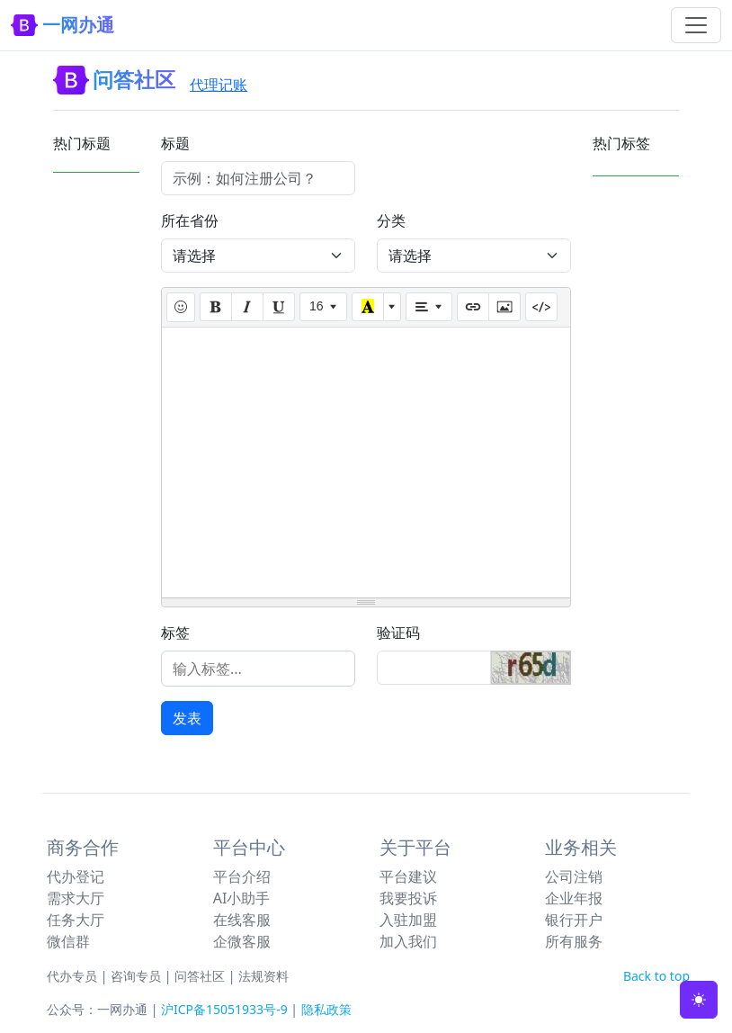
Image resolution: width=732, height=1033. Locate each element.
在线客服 (242, 920)
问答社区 (199, 975)
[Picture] (504, 306)
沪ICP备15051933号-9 (224, 1009)
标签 (175, 632)
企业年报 (574, 898)
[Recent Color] (368, 306)
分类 (391, 220)
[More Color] (392, 306)
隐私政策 (326, 1009)
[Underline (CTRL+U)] (279, 306)
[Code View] (541, 306)
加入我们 (408, 941)
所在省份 (190, 220)
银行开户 (574, 920)
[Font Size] (323, 306)
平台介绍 (242, 876)
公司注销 (574, 876)
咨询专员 (136, 975)
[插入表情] (180, 306)
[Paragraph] (429, 306)
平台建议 (408, 876)
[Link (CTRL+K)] (473, 306)
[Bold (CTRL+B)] (216, 306)
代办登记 (75, 876)
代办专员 (72, 975)
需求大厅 (75, 898)
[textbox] (366, 462)
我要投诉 (408, 898)
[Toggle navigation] (696, 25)
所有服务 (574, 941)
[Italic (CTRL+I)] (247, 306)
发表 (187, 718)
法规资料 (263, 975)
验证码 (398, 632)
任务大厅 (75, 920)
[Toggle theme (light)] (699, 1000)
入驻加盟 (408, 920)
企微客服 (242, 941)
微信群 (68, 941)
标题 (175, 143)
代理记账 (218, 84)
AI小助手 (242, 898)
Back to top (656, 975)
